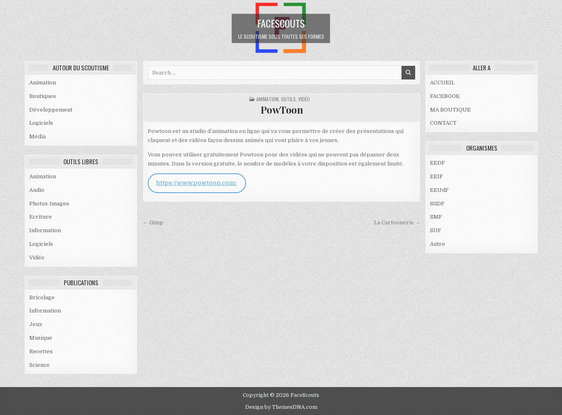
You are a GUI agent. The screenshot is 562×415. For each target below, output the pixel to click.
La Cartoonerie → (397, 222)
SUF (435, 230)
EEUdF (439, 190)
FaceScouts (281, 22)
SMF (436, 217)
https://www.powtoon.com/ (196, 183)
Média (37, 136)
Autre (437, 244)
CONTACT (443, 123)
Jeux (35, 324)
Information (45, 230)
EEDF (437, 163)
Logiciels (41, 123)
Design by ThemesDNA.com (281, 407)
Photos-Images (49, 204)
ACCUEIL (442, 82)
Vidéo (36, 257)
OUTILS (288, 99)
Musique (40, 338)
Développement (50, 110)
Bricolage (42, 297)
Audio (36, 190)
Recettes (41, 351)
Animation (42, 82)
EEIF (436, 176)
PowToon (281, 109)
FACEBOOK (445, 96)
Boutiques (42, 96)
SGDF (437, 204)
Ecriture (40, 217)
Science (39, 365)
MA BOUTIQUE (450, 110)
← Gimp (153, 222)
